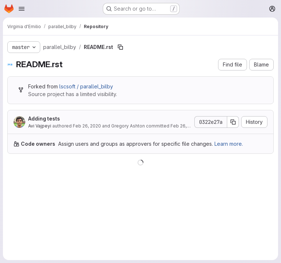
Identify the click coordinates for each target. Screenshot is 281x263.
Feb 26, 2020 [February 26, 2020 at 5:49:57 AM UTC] (87, 126)
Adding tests (44, 118)
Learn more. (228, 144)
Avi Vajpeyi (39, 126)
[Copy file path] (120, 47)
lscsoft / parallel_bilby (86, 86)
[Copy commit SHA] (233, 122)
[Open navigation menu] (21, 9)
